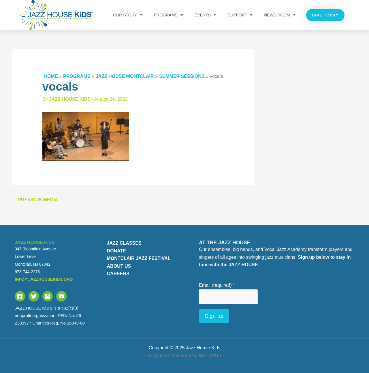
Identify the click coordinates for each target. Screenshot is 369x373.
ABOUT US (119, 266)
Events (205, 15)
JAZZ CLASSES (124, 243)
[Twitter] (34, 296)
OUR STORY (127, 15)
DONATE (116, 250)
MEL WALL (210, 355)
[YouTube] (61, 296)
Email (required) (217, 285)
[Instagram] (47, 296)
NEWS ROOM (279, 15)
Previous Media (35, 199)
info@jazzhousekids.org (44, 279)
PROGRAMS (168, 15)
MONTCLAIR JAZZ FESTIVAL (139, 258)
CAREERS (118, 273)
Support (240, 15)
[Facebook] (20, 296)
